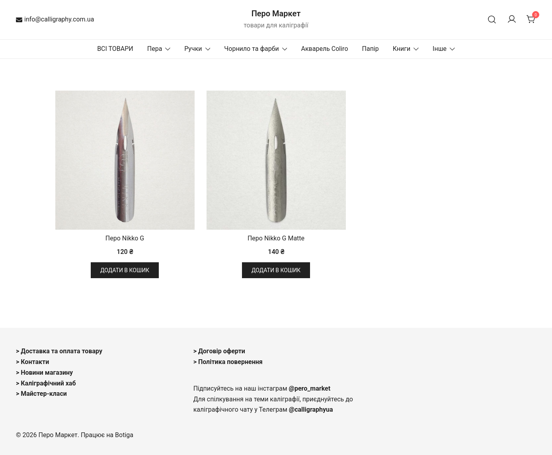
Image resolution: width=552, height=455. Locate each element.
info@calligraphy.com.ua (55, 19)
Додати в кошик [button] (124, 270)
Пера (154, 48)
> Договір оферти (219, 351)
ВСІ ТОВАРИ (115, 48)
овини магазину (49, 372)
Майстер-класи (44, 393)
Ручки (193, 48)
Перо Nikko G (124, 238)
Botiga (124, 435)
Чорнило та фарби (251, 48)
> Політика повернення (228, 362)
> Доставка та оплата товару (59, 351)
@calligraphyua (311, 409)
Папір (370, 48)
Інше (440, 48)
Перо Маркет (276, 13)
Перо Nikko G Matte (276, 238)
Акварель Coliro (324, 48)
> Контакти (32, 362)
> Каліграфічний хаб (46, 383)
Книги (402, 48)
